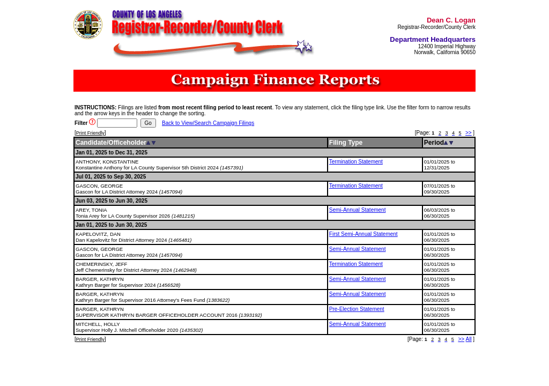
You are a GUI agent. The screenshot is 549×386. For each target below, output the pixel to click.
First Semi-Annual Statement (363, 234)
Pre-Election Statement (356, 309)
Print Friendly (90, 133)
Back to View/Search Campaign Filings (208, 123)
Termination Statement (356, 162)
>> (468, 133)
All (469, 339)
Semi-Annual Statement (357, 210)
